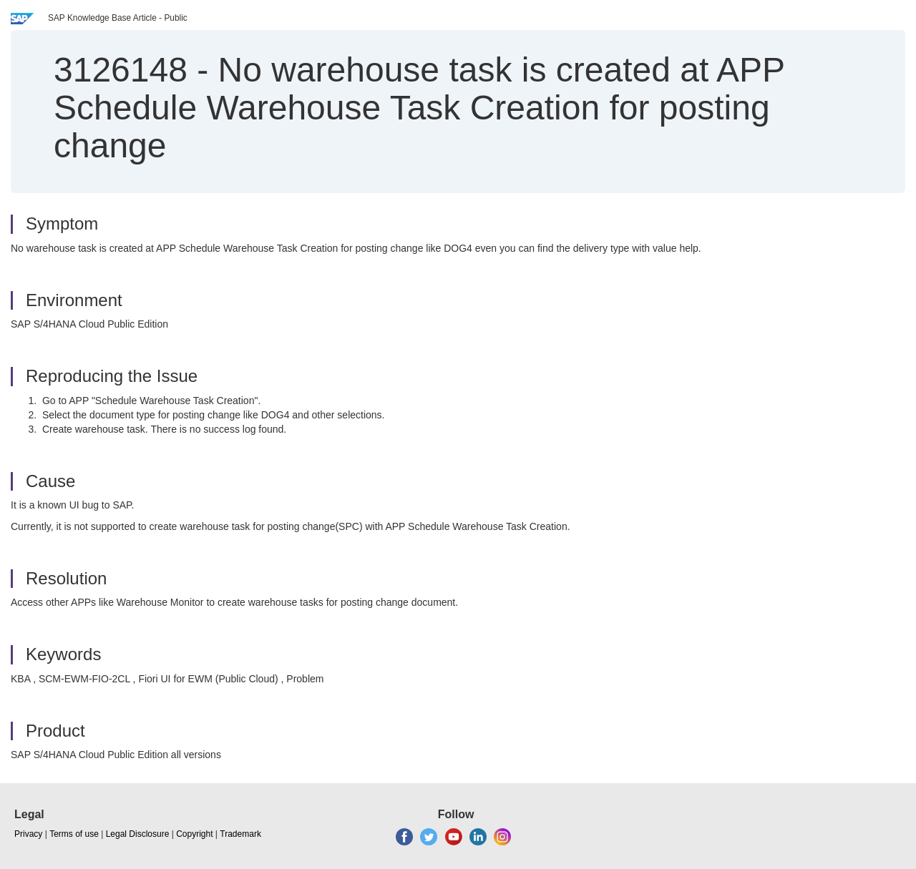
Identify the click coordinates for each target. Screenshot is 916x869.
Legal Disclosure (138, 834)
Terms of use (74, 834)
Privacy (28, 834)
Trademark (240, 834)
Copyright (194, 834)
